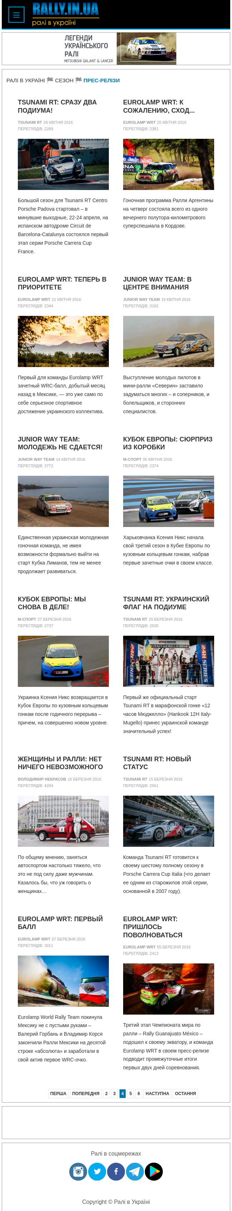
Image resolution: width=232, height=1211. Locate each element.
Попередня (85, 1093)
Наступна (157, 1093)
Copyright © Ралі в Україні (116, 1202)
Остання (185, 1093)
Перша (58, 1093)
